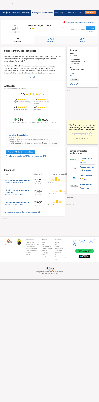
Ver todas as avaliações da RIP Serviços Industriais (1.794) (27, 156)
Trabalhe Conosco (31, 246)
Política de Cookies (31, 248)
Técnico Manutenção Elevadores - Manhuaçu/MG (87, 167)
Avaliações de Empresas (42, 13)
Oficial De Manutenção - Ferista (87, 176)
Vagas (57, 246)
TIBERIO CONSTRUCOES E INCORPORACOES (86, 188)
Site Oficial (73, 75)
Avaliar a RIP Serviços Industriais (20, 152)
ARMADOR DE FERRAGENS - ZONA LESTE (87, 185)
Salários (56, 12)
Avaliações (50, 39)
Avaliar (74, 79)
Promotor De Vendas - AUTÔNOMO (87, 158)
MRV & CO (83, 162)
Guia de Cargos (60, 248)
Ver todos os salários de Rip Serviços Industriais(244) (23, 212)
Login (81, 13)
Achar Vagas (16, 12)
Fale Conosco (30, 255)
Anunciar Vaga (72, 13)
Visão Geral (17, 39)
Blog (61, 12)
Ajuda (43, 242)
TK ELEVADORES (85, 171)
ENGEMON (83, 180)
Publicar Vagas (25, 12)
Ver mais (33, 77)
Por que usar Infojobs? (32, 244)
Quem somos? (30, 242)
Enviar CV (74, 84)
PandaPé (44, 250)
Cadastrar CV (90, 13)
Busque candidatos (47, 248)
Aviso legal (45, 252)
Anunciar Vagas (46, 246)
